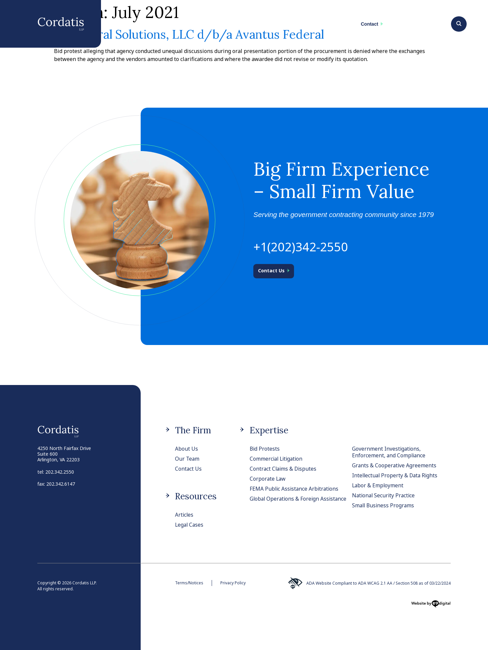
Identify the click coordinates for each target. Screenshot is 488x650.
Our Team (187, 458)
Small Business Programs (384, 505)
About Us (186, 448)
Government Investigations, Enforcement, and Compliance (389, 452)
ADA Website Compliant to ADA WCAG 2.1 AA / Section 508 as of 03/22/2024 (369, 583)
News (303, 24)
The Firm (159, 24)
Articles (184, 514)
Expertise (269, 430)
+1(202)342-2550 (300, 247)
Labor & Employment (378, 485)
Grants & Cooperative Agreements (394, 465)
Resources (196, 496)
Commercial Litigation (277, 458)
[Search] (459, 23)
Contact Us (188, 468)
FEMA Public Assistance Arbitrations (295, 488)
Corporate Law (268, 478)
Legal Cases (190, 524)
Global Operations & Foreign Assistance (285, 502)
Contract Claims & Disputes (284, 468)
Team (260, 27)
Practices (211, 27)
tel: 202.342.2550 (55, 472)
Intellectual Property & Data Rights (396, 475)
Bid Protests (265, 448)
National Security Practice (384, 495)
